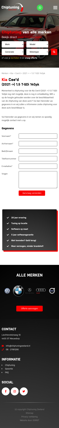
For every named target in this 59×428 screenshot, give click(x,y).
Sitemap (29, 413)
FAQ (7, 372)
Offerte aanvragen (29, 308)
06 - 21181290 (10, 349)
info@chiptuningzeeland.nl (16, 346)
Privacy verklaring (29, 416)
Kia (11, 73)
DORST (36, 420)
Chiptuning (10, 365)
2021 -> (26, 73)
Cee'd (17, 73)
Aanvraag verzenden (31, 193)
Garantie (9, 369)
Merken (5, 73)
